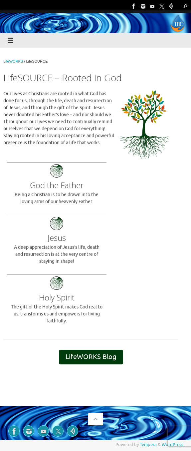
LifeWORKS (13, 61)
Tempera (148, 444)
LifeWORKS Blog (91, 357)
